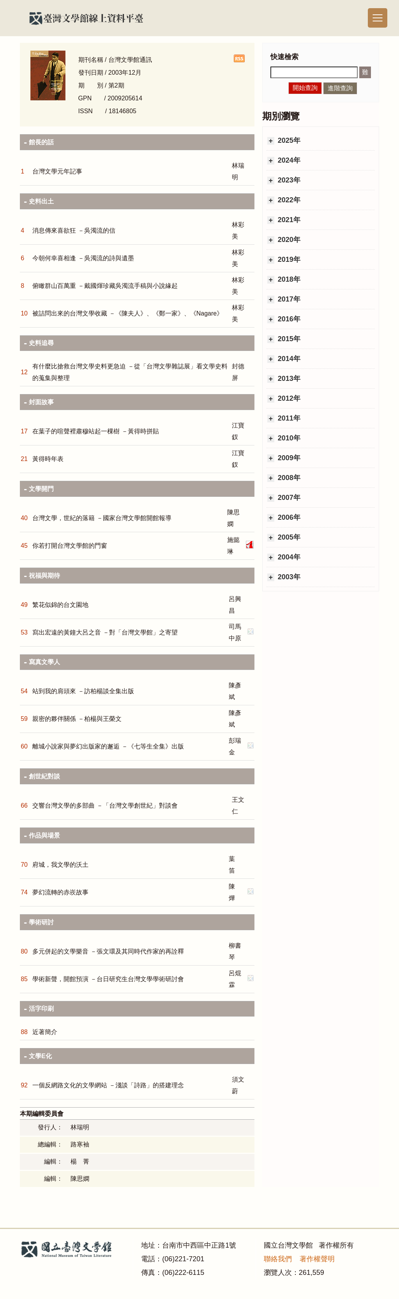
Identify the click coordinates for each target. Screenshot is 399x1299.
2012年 (288, 398)
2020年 (288, 240)
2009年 (288, 458)
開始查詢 (305, 87)
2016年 (288, 319)
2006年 (288, 517)
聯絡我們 (278, 1259)
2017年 (288, 299)
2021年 (288, 220)
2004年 (288, 557)
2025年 (288, 140)
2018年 (288, 279)
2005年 (288, 537)
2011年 (288, 418)
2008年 (288, 478)
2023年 (288, 180)
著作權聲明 (317, 1259)
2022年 (288, 200)
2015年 (288, 339)
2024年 (288, 160)
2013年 (288, 378)
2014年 (288, 359)
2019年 (288, 259)
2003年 (288, 577)
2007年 (288, 497)
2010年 (288, 438)
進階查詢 (340, 88)
